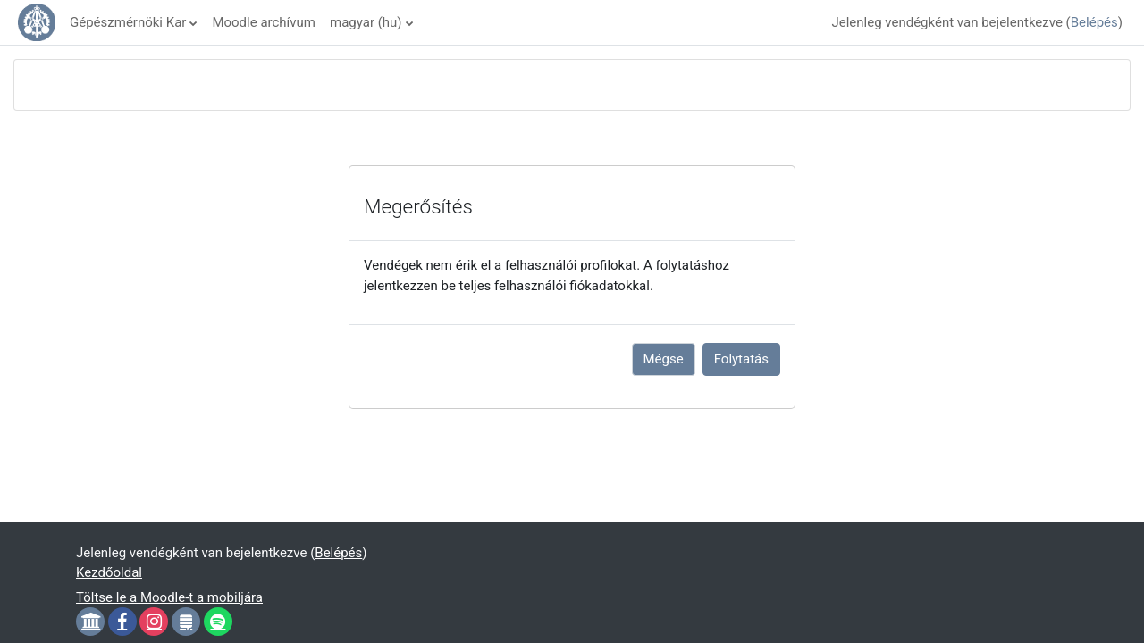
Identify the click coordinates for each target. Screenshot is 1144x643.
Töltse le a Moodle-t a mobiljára (169, 597)
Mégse (664, 359)
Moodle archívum (263, 22)
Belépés (1094, 22)
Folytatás (741, 359)
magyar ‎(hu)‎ (366, 22)
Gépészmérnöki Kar (128, 22)
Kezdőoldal (109, 572)
